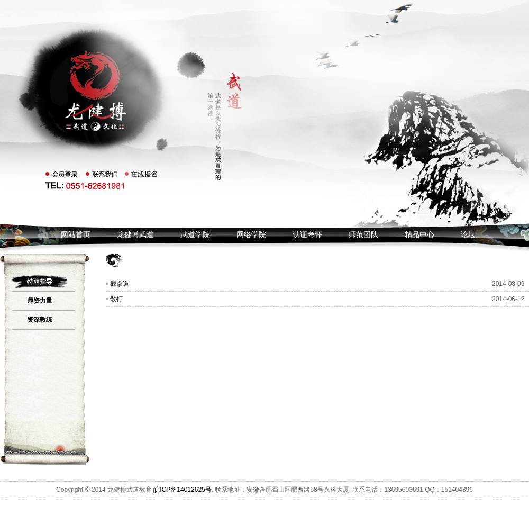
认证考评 (307, 235)
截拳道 (119, 283)
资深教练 (39, 319)
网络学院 (251, 235)
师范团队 (363, 235)
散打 (116, 299)
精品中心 (419, 235)
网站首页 (75, 235)
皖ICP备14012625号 (182, 489)
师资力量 (39, 300)
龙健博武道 (135, 235)
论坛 (468, 235)
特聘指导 (39, 281)
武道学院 (195, 235)
